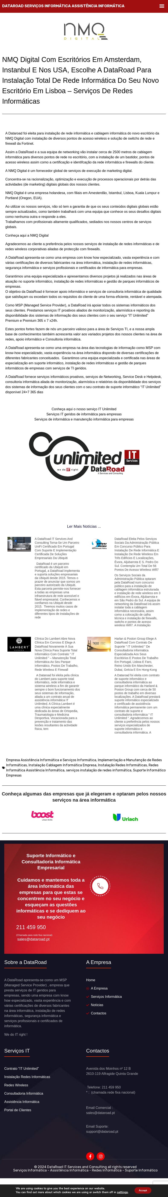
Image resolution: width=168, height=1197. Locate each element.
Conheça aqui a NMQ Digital (27, 244)
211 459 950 (31, 944)
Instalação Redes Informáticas (122, 774)
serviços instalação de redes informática (98, 779)
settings (120, 1192)
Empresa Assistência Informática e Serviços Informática (51, 769)
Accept (142, 1190)
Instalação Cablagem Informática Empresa (62, 774)
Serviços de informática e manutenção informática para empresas (84, 428)
